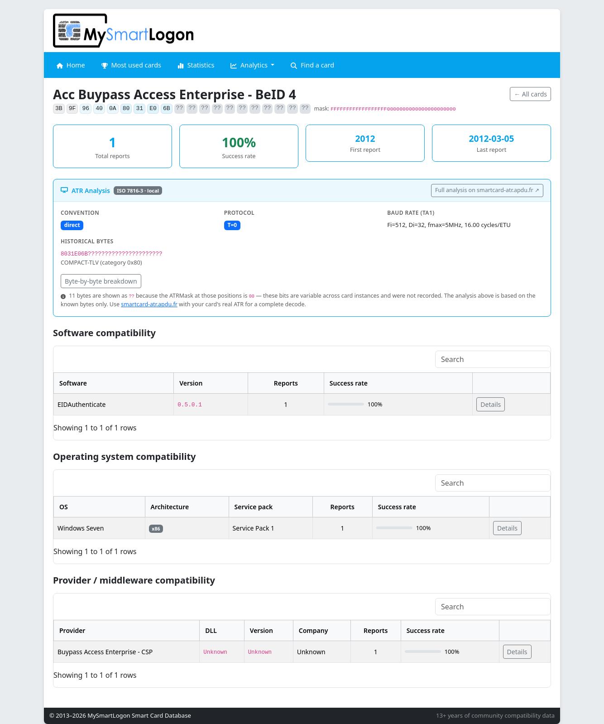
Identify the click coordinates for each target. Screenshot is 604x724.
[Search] (493, 359)
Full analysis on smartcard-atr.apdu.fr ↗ (487, 190)
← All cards (530, 94)
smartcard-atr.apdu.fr (149, 304)
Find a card (312, 65)
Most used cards (131, 65)
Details (490, 404)
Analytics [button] (249, 65)
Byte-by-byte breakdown (101, 281)
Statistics (195, 65)
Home (71, 65)
